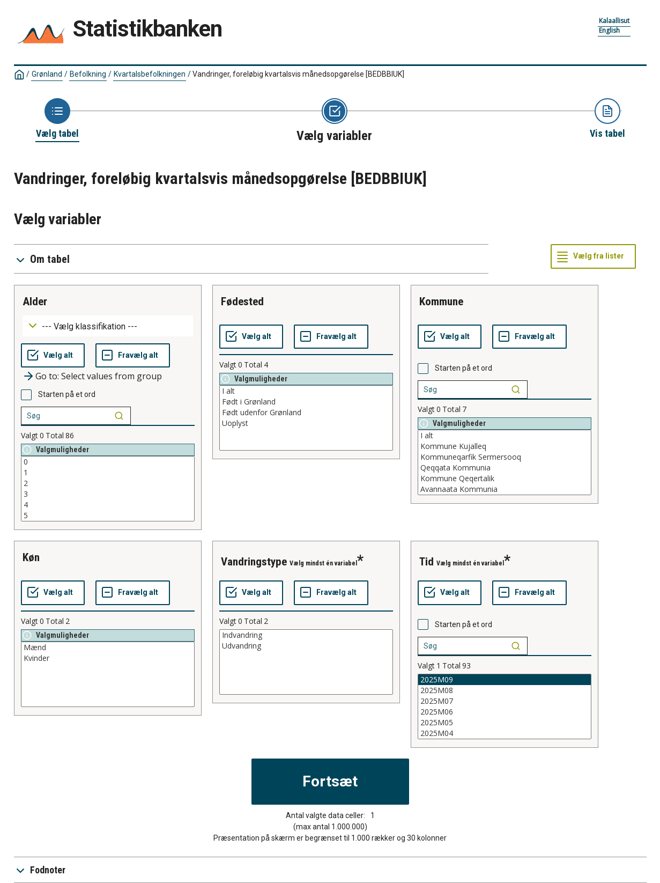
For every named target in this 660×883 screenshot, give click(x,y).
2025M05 (504, 722)
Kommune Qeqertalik (504, 478)
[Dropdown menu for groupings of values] (108, 325)
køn (31, 557)
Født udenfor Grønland (306, 412)
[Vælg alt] (53, 355)
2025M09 (504, 679)
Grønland (47, 74)
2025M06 (504, 712)
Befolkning (88, 74)
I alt (306, 391)
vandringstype (254, 561)
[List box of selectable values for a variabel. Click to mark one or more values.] (108, 488)
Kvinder (107, 658)
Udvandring (306, 646)
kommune (441, 301)
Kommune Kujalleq (504, 446)
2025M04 (504, 733)
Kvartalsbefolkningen (150, 74)
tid (426, 561)
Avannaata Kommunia (504, 489)
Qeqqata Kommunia (504, 467)
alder (35, 301)
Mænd (107, 647)
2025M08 (504, 690)
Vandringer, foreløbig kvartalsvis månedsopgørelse (298, 74)
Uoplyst (306, 423)
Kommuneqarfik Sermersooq (504, 457)
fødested (242, 301)
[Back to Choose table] (57, 119)
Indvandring (306, 635)
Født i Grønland (306, 401)
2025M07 (504, 701)
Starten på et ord (66, 394)
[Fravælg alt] (132, 355)
